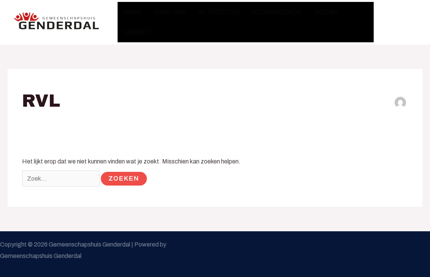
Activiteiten (218, 12)
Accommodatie (277, 12)
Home (133, 12)
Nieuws (326, 12)
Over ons (170, 12)
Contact (138, 32)
